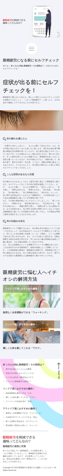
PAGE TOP (59, 375)
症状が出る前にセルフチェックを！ (20, 373)
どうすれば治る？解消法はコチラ (19, 377)
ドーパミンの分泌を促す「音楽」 (19, 401)
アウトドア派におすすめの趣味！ (20, 408)
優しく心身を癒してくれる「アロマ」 (22, 348)
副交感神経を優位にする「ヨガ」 (19, 393)
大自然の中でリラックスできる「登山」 (22, 417)
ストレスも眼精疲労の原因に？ (18, 381)
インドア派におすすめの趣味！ (19, 388)
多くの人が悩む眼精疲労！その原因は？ (23, 364)
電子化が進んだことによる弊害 (18, 369)
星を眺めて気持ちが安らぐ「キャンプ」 (22, 425)
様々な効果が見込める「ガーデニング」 (22, 421)
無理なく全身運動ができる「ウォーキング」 (26, 312)
